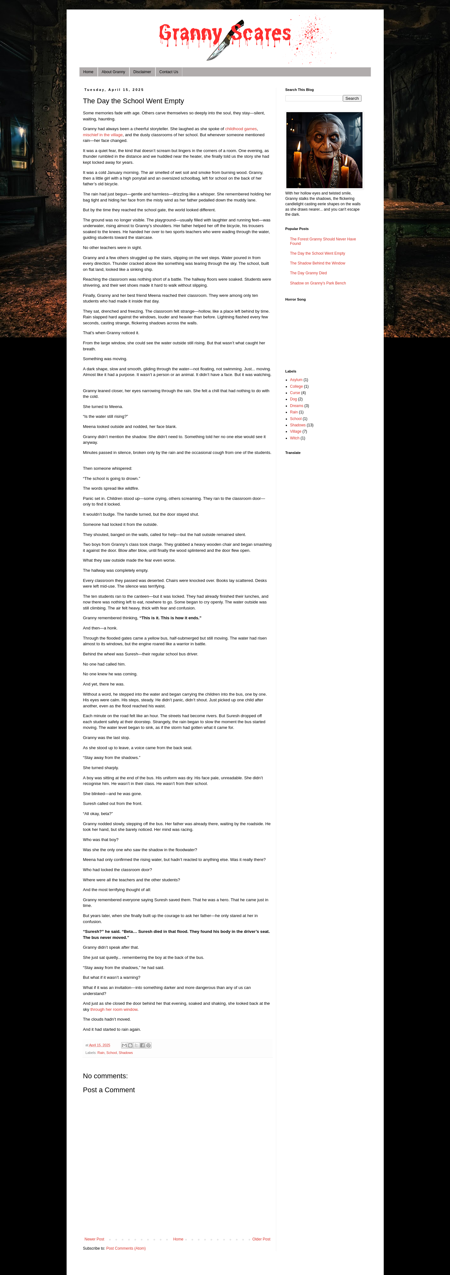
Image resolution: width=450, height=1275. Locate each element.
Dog (293, 399)
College (296, 386)
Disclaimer (142, 72)
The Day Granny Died (308, 273)
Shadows (126, 1053)
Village (296, 431)
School (112, 1053)
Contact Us (169, 72)
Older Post (261, 1239)
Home (88, 72)
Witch (295, 438)
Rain (100, 1053)
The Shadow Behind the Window (317, 263)
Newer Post (94, 1239)
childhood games (241, 128)
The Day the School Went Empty (317, 253)
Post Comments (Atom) (126, 1248)
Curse (295, 393)
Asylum (296, 380)
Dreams (296, 406)
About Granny (113, 72)
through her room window (113, 1009)
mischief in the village (103, 134)
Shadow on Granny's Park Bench (318, 283)
